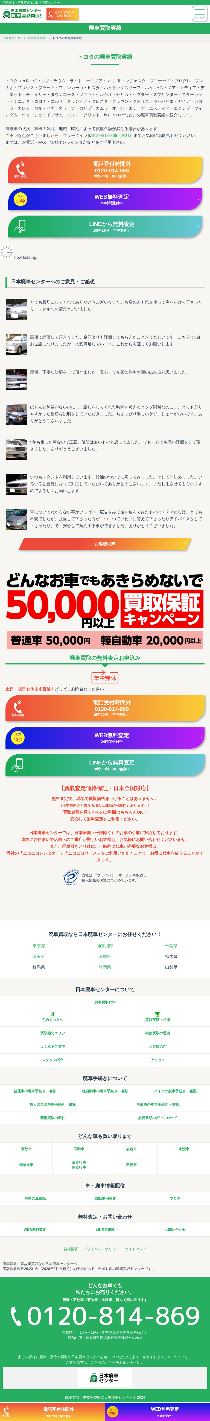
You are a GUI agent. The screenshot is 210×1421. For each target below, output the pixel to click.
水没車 (184, 1149)
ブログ (175, 1198)
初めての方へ (52, 1020)
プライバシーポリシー (101, 1249)
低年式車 (26, 1165)
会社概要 (71, 1249)
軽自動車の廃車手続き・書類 (105, 1091)
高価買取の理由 (157, 1033)
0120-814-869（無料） (112, 135)
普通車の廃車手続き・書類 (35, 1091)
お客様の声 (105, 544)
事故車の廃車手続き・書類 (157, 1104)
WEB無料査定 (35, 1230)
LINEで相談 (105, 1230)
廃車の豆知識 (35, 1198)
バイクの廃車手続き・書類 (175, 1091)
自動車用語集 (105, 1198)
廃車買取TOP (12, 38)
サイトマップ (135, 1249)
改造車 (131, 1149)
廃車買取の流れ (52, 1118)
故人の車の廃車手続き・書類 (53, 1104)
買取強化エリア (52, 1033)
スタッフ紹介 (52, 1060)
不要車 (131, 1165)
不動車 (79, 1149)
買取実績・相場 (157, 1020)
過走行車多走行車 (79, 1164)
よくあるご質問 (52, 1047)
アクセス (158, 1060)
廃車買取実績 (37, 38)
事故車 (26, 1149)
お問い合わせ (175, 1230)
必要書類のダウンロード (157, 1118)
